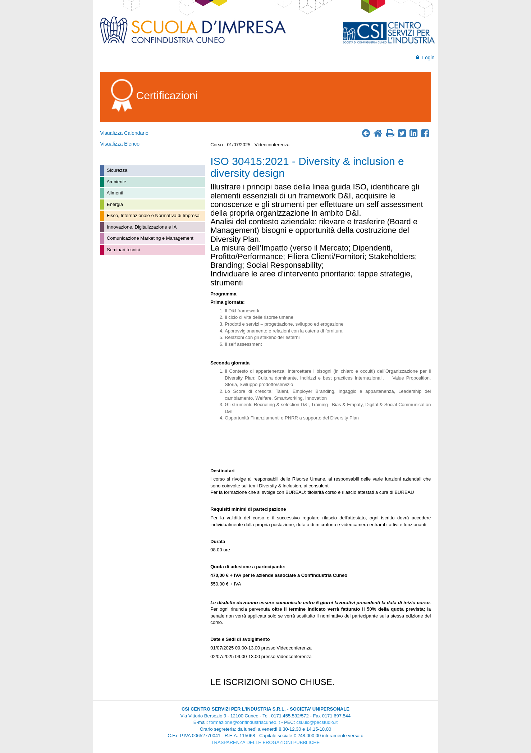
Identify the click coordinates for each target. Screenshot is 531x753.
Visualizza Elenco (119, 144)
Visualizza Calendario (124, 133)
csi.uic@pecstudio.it (317, 722)
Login (425, 57)
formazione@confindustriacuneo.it (244, 722)
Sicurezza (117, 170)
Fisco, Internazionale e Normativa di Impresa (153, 215)
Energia (114, 204)
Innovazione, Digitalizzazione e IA (141, 227)
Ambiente (116, 181)
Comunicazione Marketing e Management (149, 238)
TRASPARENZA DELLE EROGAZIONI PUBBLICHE (265, 742)
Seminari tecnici (123, 249)
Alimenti (114, 193)
